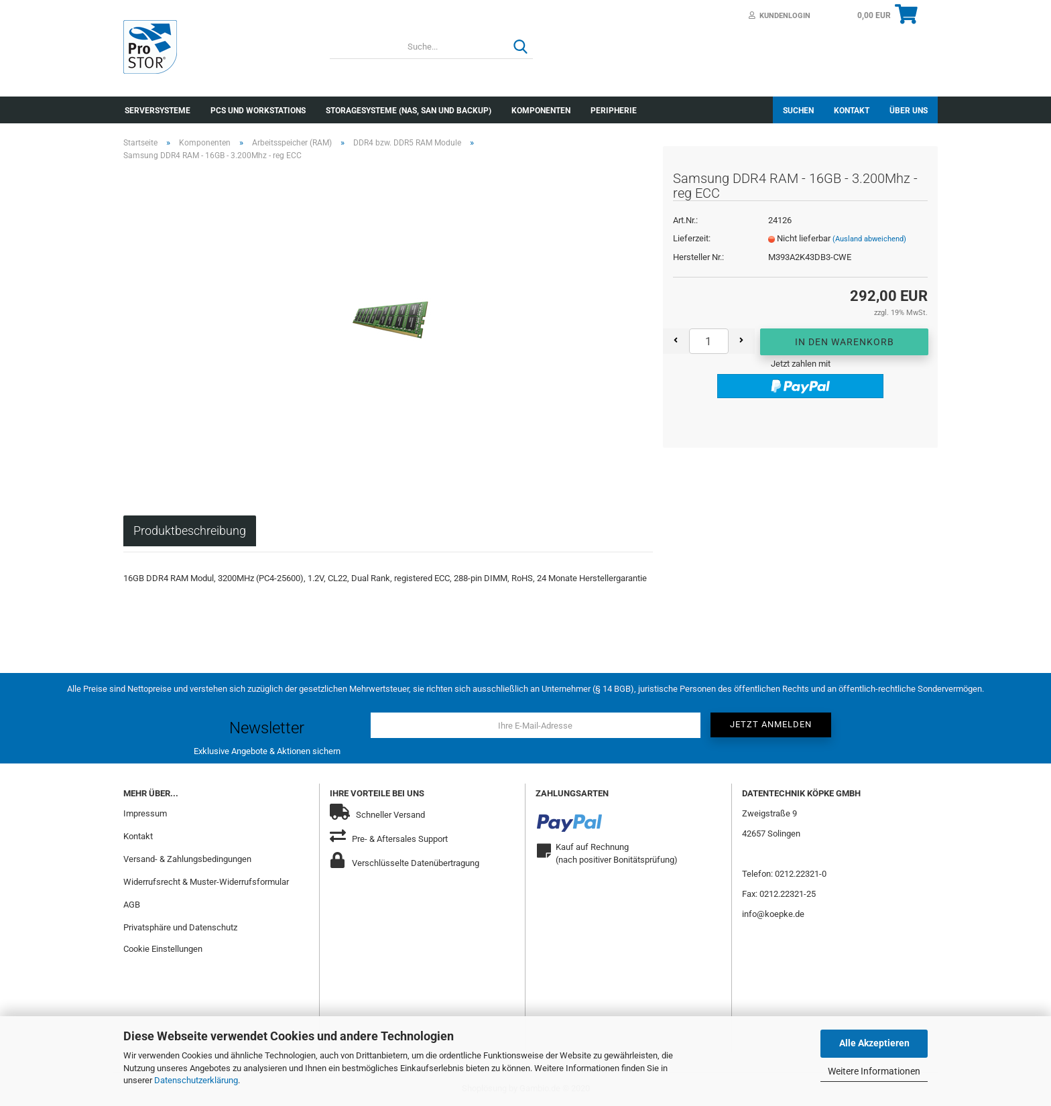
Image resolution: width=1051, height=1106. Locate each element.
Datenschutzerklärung (196, 1080)
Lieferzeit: (691, 238)
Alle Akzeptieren (874, 1043)
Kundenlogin (779, 15)
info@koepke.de (773, 914)
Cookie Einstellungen (162, 949)
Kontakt (851, 110)
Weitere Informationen (874, 1071)
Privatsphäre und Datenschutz (180, 927)
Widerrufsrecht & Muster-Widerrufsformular (206, 882)
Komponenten (540, 110)
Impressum (145, 813)
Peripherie (614, 110)
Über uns (908, 110)
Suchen (798, 110)
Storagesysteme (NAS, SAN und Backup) (408, 110)
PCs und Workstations (258, 110)
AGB (131, 905)
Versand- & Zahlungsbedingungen (187, 859)
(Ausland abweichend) (869, 239)
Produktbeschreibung (189, 531)
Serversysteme (157, 110)
